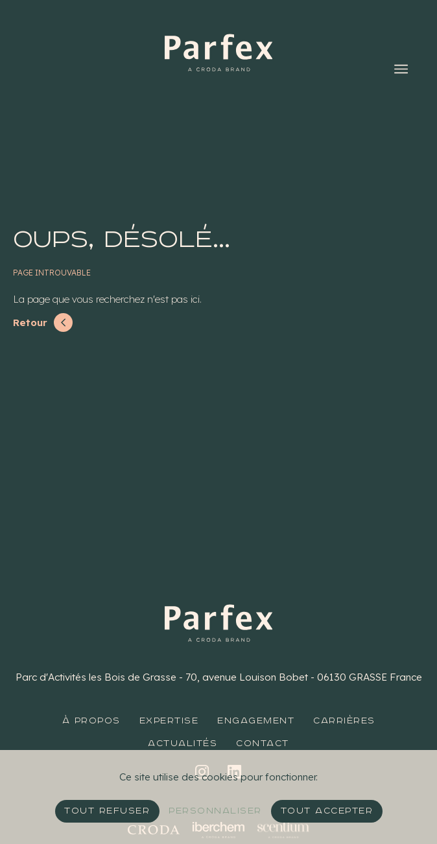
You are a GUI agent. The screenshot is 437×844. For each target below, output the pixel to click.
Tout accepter (333, 813)
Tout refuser (100, 813)
